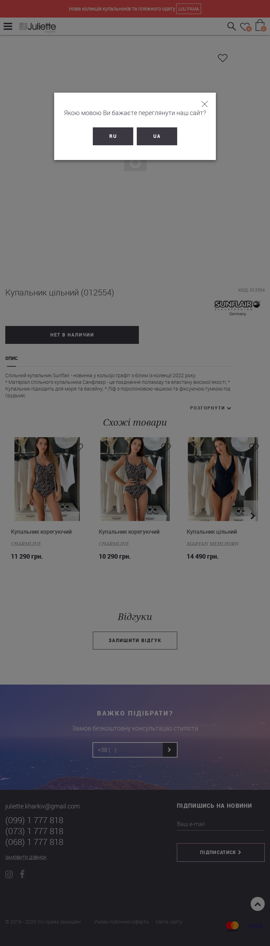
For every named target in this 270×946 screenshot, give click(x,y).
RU (113, 136)
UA (157, 136)
